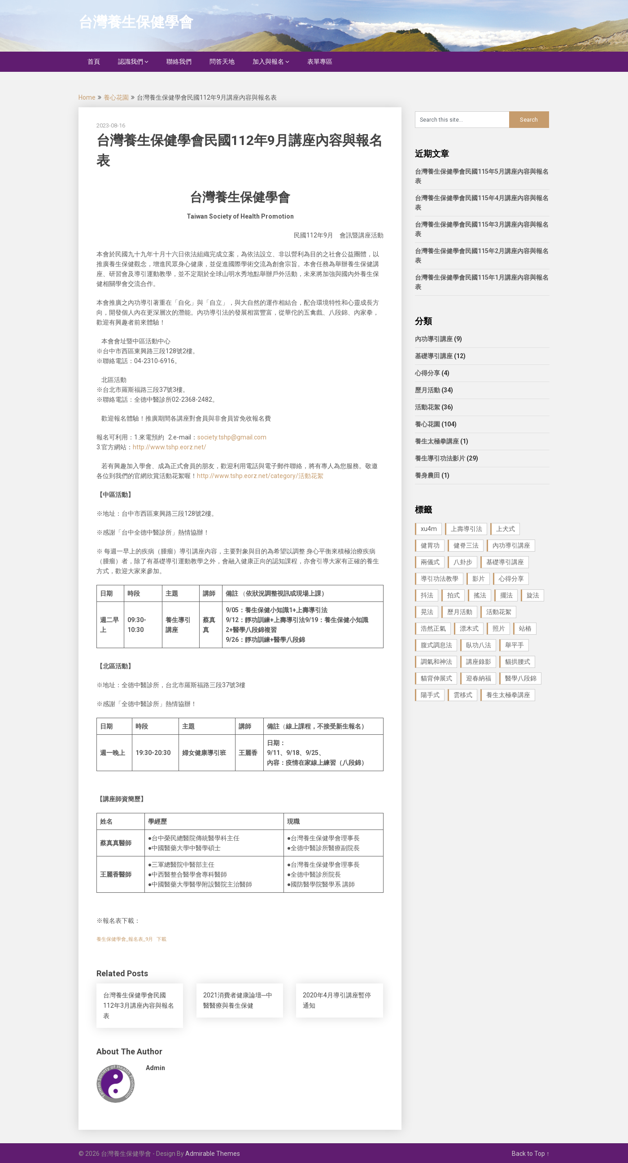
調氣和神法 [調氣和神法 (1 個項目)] (436, 661)
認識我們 (130, 61)
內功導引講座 (434, 338)
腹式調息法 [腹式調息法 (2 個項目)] (436, 645)
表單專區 (319, 61)
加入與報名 (268, 61)
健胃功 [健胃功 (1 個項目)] (430, 545)
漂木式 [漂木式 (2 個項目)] (469, 628)
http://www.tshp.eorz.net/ (169, 447)
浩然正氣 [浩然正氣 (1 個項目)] (433, 628)
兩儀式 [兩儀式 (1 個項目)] (430, 562)
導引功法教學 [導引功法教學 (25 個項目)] (439, 578)
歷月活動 (427, 390)
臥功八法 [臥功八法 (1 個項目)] (478, 645)
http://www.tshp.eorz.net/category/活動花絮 (260, 475)
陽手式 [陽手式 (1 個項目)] (430, 694)
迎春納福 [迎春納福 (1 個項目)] (478, 678)
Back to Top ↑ (531, 1153)
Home (87, 97)
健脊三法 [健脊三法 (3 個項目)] (466, 545)
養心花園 (116, 97)
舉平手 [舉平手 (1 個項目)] (514, 645)
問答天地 (222, 61)
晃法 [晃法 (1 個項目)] (427, 611)
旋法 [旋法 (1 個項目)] (533, 595)
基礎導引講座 (434, 356)
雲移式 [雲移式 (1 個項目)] (463, 694)
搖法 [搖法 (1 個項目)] (480, 595)
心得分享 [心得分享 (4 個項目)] (511, 578)
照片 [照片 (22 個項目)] (499, 628)
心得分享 (427, 373)
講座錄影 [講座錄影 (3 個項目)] (478, 661)
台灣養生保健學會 (135, 22)
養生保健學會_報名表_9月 (124, 939)
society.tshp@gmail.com (231, 437)
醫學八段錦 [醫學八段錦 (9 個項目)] (520, 678)
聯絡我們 (179, 61)
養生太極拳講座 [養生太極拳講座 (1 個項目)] (508, 694)
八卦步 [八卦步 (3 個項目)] (463, 562)
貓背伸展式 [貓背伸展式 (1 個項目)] (436, 678)
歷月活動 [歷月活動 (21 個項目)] (459, 611)
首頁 (93, 61)
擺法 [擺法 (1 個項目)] (506, 595)
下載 (161, 939)
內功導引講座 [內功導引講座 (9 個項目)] (511, 545)
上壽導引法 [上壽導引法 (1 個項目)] (466, 528)
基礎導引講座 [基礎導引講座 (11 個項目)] (505, 562)
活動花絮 (427, 407)
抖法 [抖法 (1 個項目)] (427, 595)
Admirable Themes (212, 1153)
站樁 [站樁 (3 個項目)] (525, 628)
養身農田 (427, 475)
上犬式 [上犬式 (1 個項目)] (505, 528)
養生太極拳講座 (437, 441)
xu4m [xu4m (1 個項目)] (429, 528)
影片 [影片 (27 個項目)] (478, 578)
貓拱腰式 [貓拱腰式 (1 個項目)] (517, 661)
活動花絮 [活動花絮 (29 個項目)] (498, 611)
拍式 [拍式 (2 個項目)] (453, 595)
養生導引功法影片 (440, 458)
